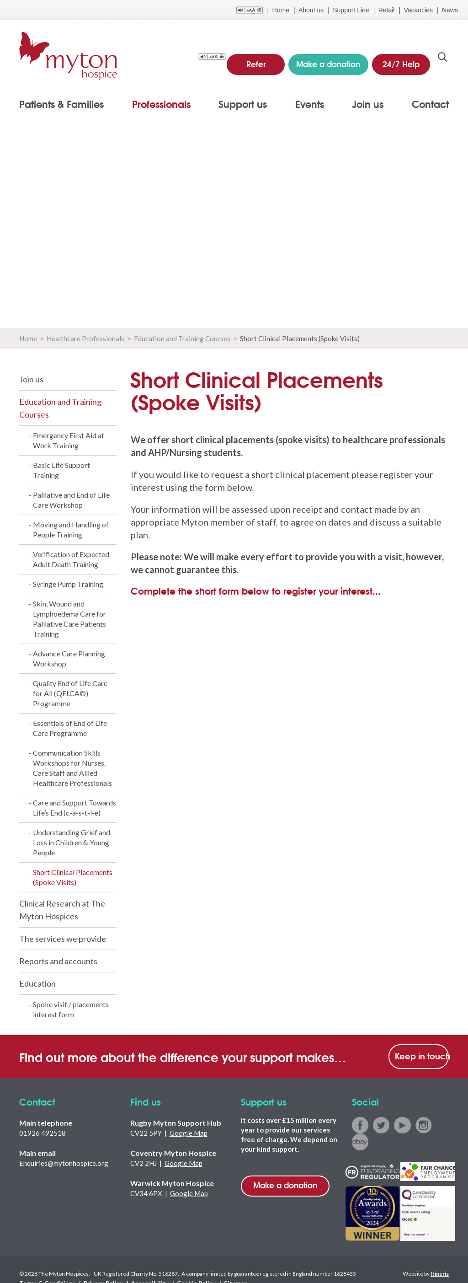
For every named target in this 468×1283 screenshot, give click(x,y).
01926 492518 (42, 1133)
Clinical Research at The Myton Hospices (62, 909)
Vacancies (418, 10)
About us (311, 10)
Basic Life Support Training (61, 470)
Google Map (188, 1133)
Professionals (161, 104)
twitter (380, 1125)
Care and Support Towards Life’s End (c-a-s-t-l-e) (74, 807)
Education (37, 983)
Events (309, 104)
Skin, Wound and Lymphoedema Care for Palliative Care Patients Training (69, 618)
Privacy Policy (96, 1265)
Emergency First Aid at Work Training (68, 440)
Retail (386, 10)
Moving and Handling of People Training (71, 529)
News (450, 10)
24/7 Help (402, 59)
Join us (367, 104)
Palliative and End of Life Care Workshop (71, 499)
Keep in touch (422, 1055)
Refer (258, 59)
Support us (242, 104)
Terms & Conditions (44, 1265)
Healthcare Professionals (85, 338)
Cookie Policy (179, 1265)
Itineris (440, 1256)
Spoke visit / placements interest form (71, 1009)
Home (280, 10)
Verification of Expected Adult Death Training (71, 559)
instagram (422, 1125)
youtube (401, 1125)
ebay (442, 1125)
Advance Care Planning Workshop (69, 658)
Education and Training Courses (182, 338)
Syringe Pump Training (68, 584)
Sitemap (216, 1265)
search (442, 60)
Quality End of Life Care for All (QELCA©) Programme (70, 693)
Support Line (351, 10)
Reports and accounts (58, 961)
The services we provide (62, 939)
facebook (360, 1125)
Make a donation (285, 1185)
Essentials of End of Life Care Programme (70, 728)
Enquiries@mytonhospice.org (63, 1163)
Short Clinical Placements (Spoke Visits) (72, 877)
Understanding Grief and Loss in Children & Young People (71, 842)
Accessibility (138, 1265)
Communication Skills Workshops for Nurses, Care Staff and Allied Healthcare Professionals (72, 767)
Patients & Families (61, 104)
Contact (430, 104)
